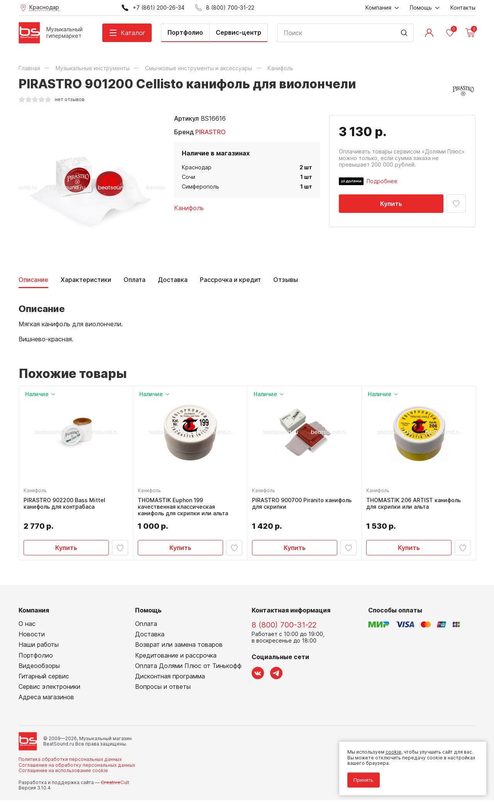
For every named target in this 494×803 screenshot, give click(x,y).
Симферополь (200, 186)
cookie (390, 749)
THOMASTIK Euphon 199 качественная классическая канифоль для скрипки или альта (184, 508)
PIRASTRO (210, 132)
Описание (33, 279)
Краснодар (196, 167)
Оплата (134, 279)
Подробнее (382, 181)
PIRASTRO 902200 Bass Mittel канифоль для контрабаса (66, 505)
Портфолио (185, 32)
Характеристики (86, 279)
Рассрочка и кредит (230, 279)
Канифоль (189, 208)
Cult (115, 785)
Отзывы (285, 279)
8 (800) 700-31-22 (284, 627)
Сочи (188, 177)
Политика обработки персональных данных (70, 762)
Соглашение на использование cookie (63, 773)
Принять (360, 777)
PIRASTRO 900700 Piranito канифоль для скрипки (303, 505)
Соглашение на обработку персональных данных (77, 768)
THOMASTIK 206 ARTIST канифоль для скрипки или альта (415, 505)
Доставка (173, 279)
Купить (391, 203)
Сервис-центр (238, 32)
